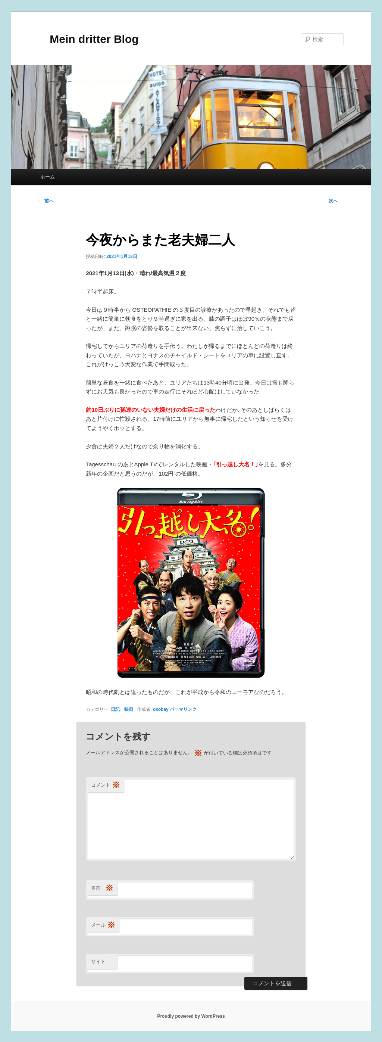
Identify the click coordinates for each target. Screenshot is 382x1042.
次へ (336, 200)
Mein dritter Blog (88, 39)
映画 (128, 709)
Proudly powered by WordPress (191, 1016)
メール (103, 925)
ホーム (47, 177)
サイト (98, 961)
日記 (115, 709)
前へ (45, 200)
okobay (161, 709)
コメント (105, 785)
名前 (102, 888)
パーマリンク (183, 709)
